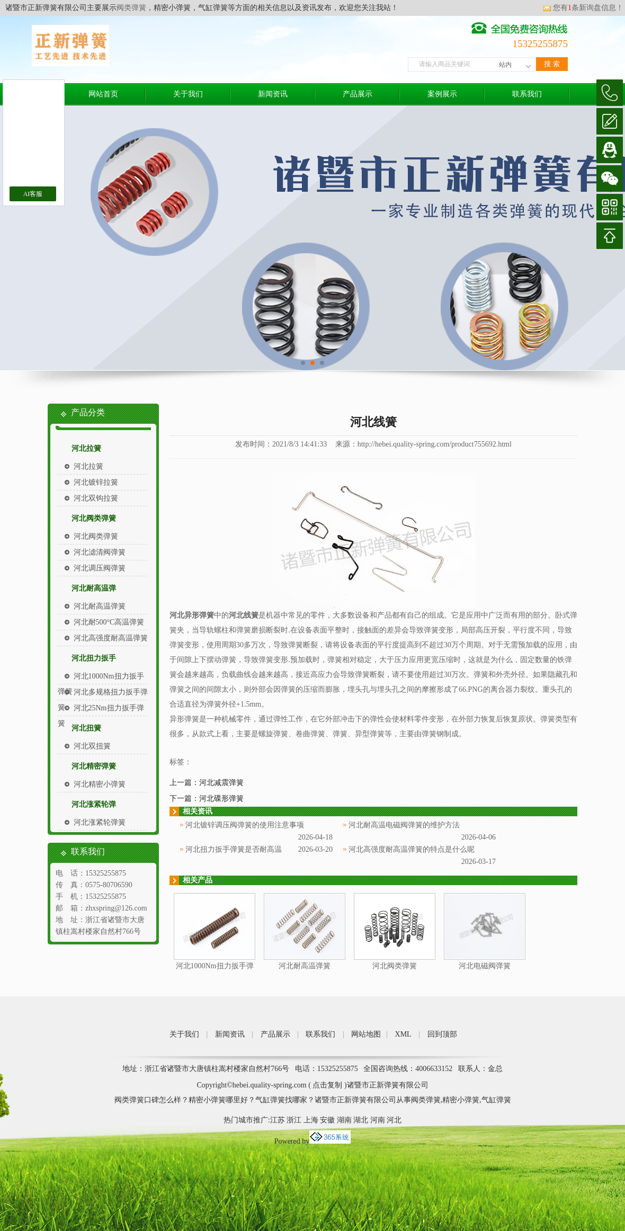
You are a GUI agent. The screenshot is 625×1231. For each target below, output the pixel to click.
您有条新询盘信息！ (583, 8)
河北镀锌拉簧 (96, 482)
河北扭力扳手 (94, 658)
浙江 (294, 1120)
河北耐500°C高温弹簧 (109, 622)
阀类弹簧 (131, 8)
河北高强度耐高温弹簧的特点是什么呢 (412, 849)
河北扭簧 (86, 728)
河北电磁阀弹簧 (485, 966)
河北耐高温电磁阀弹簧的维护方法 (404, 825)
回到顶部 (442, 1034)
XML (403, 1034)
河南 (377, 1120)
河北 (394, 1120)
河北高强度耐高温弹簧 (111, 638)
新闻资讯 (273, 94)
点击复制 (327, 1085)
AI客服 (33, 194)
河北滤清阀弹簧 (100, 552)
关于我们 (188, 94)
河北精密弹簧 (94, 766)
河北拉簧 (86, 448)
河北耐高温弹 (94, 588)
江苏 (277, 1120)
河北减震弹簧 (221, 783)
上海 (310, 1120)
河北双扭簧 (92, 746)
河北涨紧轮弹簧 (100, 822)
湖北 (360, 1120)
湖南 (344, 1120)
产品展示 (357, 94)
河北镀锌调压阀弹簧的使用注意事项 (244, 825)
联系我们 (527, 94)
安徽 (327, 1120)
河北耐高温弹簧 (100, 606)
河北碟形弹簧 (221, 798)
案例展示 (442, 94)
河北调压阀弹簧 (100, 568)
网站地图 (366, 1034)
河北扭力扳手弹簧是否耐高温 (233, 849)
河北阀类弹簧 (94, 518)
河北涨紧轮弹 (94, 804)
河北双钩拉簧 (96, 498)
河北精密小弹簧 (100, 784)
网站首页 (103, 94)
